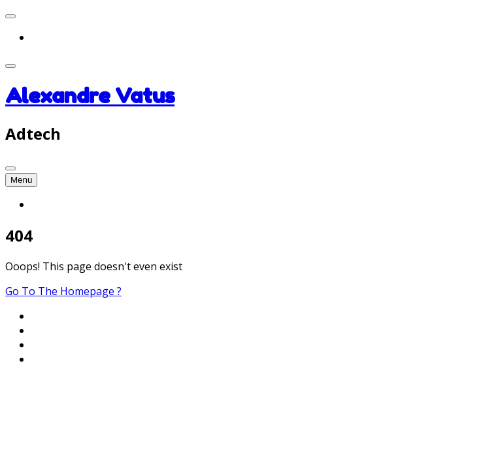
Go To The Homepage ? (63, 291)
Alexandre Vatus (90, 95)
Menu (21, 180)
